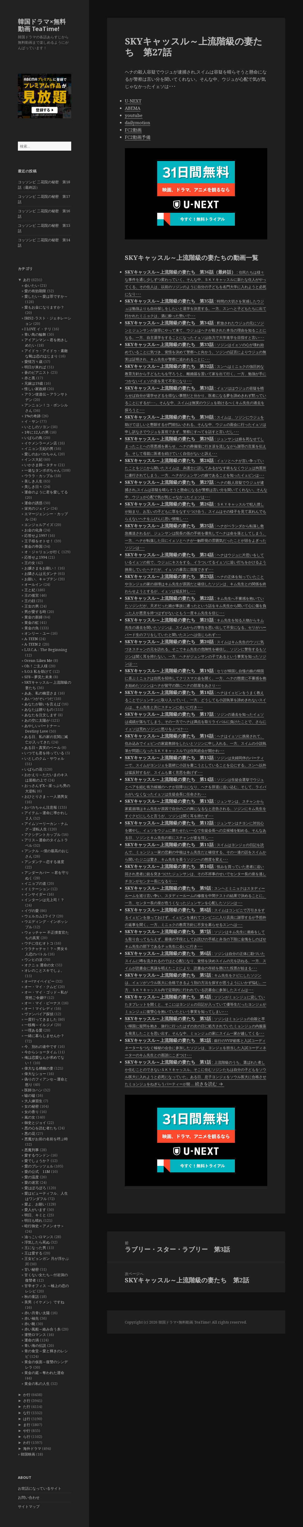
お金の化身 (33, 530)
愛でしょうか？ (37, 1160)
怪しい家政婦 (35, 388)
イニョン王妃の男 (38, 448)
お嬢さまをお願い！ (40, 568)
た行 (26, 1406)
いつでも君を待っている (44, 752)
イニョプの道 (35, 883)
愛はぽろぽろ (35, 1187)
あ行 (26, 279)
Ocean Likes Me (38, 660)
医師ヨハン (33, 1089)
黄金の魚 (31, 627)
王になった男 (35, 1247)
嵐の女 (29, 1117)
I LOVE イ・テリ (37, 328)
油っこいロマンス (38, 1236)
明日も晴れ (33, 1220)
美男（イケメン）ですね (44, 1301)
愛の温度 (31, 1176)
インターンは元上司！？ (44, 899)
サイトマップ (29, 1506)
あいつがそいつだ (38, 698)
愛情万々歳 (33, 361)
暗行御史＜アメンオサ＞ (44, 1225)
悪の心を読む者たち (40, 1128)
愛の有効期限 (35, 290)
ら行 (26, 1436)
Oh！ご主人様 (36, 665)
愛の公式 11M (37, 1171)
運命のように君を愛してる (46, 491)
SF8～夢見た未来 (38, 676)
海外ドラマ (32, 1448)
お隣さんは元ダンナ (40, 573)
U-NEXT (133, 101)
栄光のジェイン (37, 508)
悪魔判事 (31, 1149)
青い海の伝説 (35, 1345)
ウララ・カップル (38, 475)
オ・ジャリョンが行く (42, 551)
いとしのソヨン (37, 426)
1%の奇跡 (32, 415)
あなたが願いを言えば (42, 704)
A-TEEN (31, 638)
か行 (26, 1394)
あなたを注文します (40, 714)
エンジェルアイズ (38, 524)
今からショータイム (40, 1051)
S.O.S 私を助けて (38, 671)
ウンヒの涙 (33, 959)
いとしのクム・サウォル (44, 758)
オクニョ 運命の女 (39, 964)
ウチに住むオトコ (38, 943)
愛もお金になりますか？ (44, 307)
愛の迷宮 (31, 1182)
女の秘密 (31, 1106)
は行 (26, 1418)
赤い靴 (29, 1323)
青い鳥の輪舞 (35, 334)
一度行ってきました (40, 1019)
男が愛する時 (35, 611)
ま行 (26, 1424)
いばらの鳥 (33, 437)
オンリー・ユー (37, 633)
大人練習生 (33, 1100)
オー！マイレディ (38, 1008)
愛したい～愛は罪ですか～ (46, 296)
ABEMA (132, 108)
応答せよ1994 (35, 557)
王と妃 (29, 589)
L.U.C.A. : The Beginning (45, 649)
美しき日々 (33, 486)
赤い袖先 (31, 1318)
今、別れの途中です (40, 1046)
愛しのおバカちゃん (40, 453)
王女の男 (31, 606)
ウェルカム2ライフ (39, 916)
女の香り (31, 1111)
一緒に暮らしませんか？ (44, 1035)
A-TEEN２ (32, 644)
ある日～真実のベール (42, 747)
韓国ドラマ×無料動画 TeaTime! (42, 25)
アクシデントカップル (42, 834)
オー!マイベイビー (39, 981)
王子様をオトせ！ (38, 540)
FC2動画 (133, 130)
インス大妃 (33, 459)
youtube (133, 115)
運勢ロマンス (35, 1334)
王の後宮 (31, 595)
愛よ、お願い (35, 1204)
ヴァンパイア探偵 (38, 1013)
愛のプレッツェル (38, 1166)
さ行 (26, 1400)
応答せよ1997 (35, 535)
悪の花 (29, 1133)
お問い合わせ (29, 1497)
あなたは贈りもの (38, 709)
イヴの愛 (31, 910)
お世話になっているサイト (39, 1488)
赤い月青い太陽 (37, 1312)
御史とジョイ (35, 1122)
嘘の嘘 (29, 1095)
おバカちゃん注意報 (40, 807)
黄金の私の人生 (37, 1383)
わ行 (26, 1442)
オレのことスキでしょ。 (44, 970)
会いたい (31, 285)
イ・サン (31, 421)
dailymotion (137, 123)
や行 (26, 1430)
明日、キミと (35, 1214)
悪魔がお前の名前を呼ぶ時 (46, 1138)
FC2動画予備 (137, 137)
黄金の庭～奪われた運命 (44, 1372)
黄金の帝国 (33, 546)
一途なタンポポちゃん (42, 470)
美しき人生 (33, 481)
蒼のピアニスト (37, 372)
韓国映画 (28, 1454)
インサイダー (35, 894)
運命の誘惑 (33, 502)
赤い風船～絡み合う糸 (42, 1329)
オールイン (33, 584)
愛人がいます (35, 1209)
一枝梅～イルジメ (38, 1024)
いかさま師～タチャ (40, 464)
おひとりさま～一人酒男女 (46, 796)
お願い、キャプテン (40, 578)
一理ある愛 (33, 1030)
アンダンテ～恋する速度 (44, 861)
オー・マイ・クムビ (40, 986)
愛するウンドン (37, 1155)
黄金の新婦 (33, 617)
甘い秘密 (31, 1269)
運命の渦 (31, 1340)
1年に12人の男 (36, 432)
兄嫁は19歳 (33, 383)
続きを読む (209, 1084)
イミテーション (37, 888)
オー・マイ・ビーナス (42, 1002)
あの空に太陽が (37, 720)
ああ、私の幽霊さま (40, 693)
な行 (26, 1412)
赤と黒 (29, 377)
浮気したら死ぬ (37, 1242)
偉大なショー (35, 1073)
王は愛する (33, 1253)
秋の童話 (31, 1296)
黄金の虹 (31, 622)
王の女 (29, 562)
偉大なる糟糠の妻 (38, 1068)
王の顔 (29, 600)
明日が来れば (35, 366)
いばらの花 (33, 769)
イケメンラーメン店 (40, 443)
